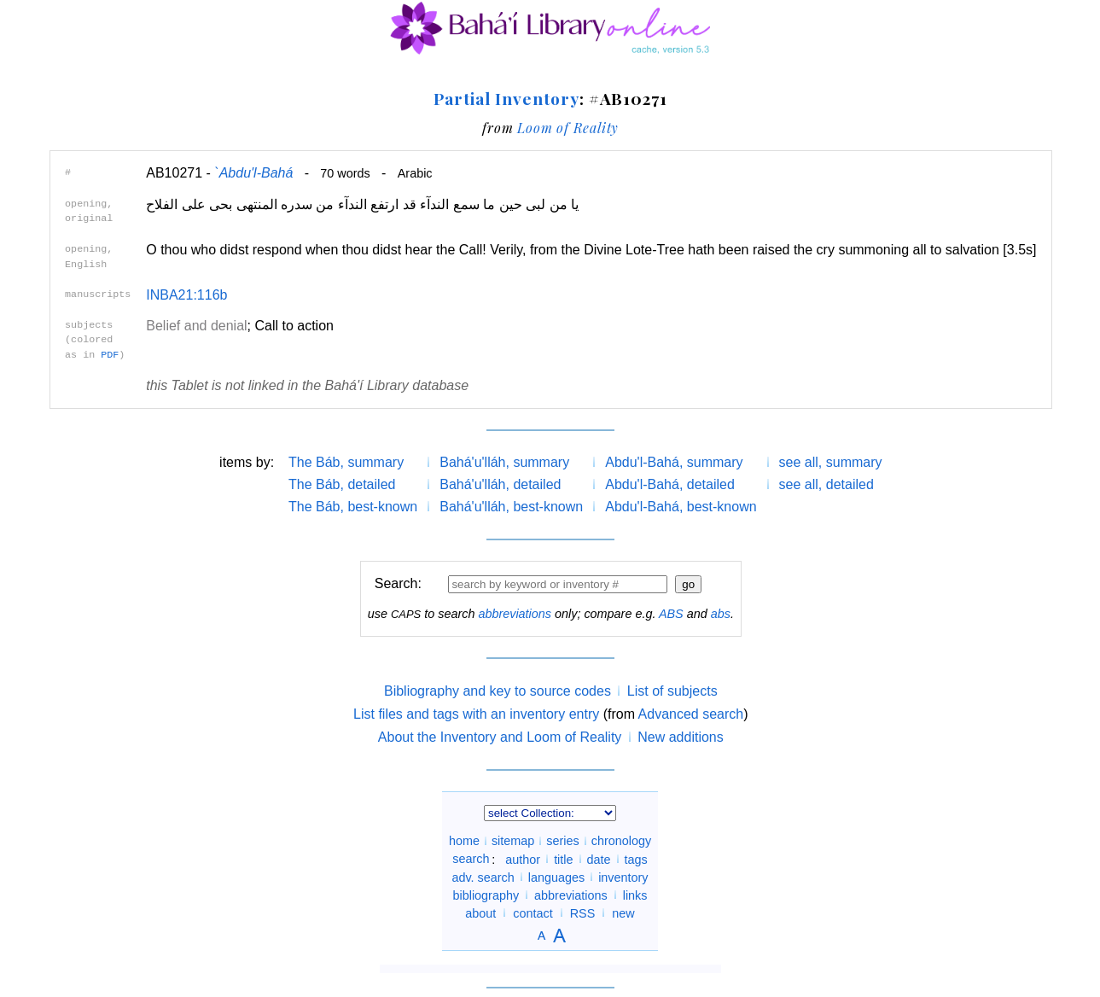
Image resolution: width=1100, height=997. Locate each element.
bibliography (485, 894)
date (599, 859)
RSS (583, 912)
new (623, 912)
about (480, 912)
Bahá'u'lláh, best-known (511, 506)
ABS (671, 614)
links (635, 894)
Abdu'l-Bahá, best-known (680, 506)
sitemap (513, 841)
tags (636, 859)
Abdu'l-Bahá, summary (673, 462)
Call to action (294, 325)
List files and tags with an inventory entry (476, 714)
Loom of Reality (568, 128)
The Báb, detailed (341, 484)
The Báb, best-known (352, 506)
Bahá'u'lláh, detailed (500, 484)
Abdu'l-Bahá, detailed (670, 484)
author (522, 859)
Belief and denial (196, 325)
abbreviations (514, 614)
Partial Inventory (506, 98)
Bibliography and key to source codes (497, 691)
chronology (621, 841)
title (563, 859)
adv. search (482, 876)
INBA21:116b (186, 295)
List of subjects (672, 691)
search (470, 859)
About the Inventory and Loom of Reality (500, 737)
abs (720, 614)
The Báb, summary (346, 462)
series (562, 841)
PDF (110, 355)
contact (532, 912)
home (464, 841)
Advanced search (691, 714)
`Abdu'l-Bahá (253, 173)
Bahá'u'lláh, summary (504, 462)
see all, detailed (826, 484)
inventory (623, 876)
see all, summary (830, 462)
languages (556, 876)
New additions (680, 737)
